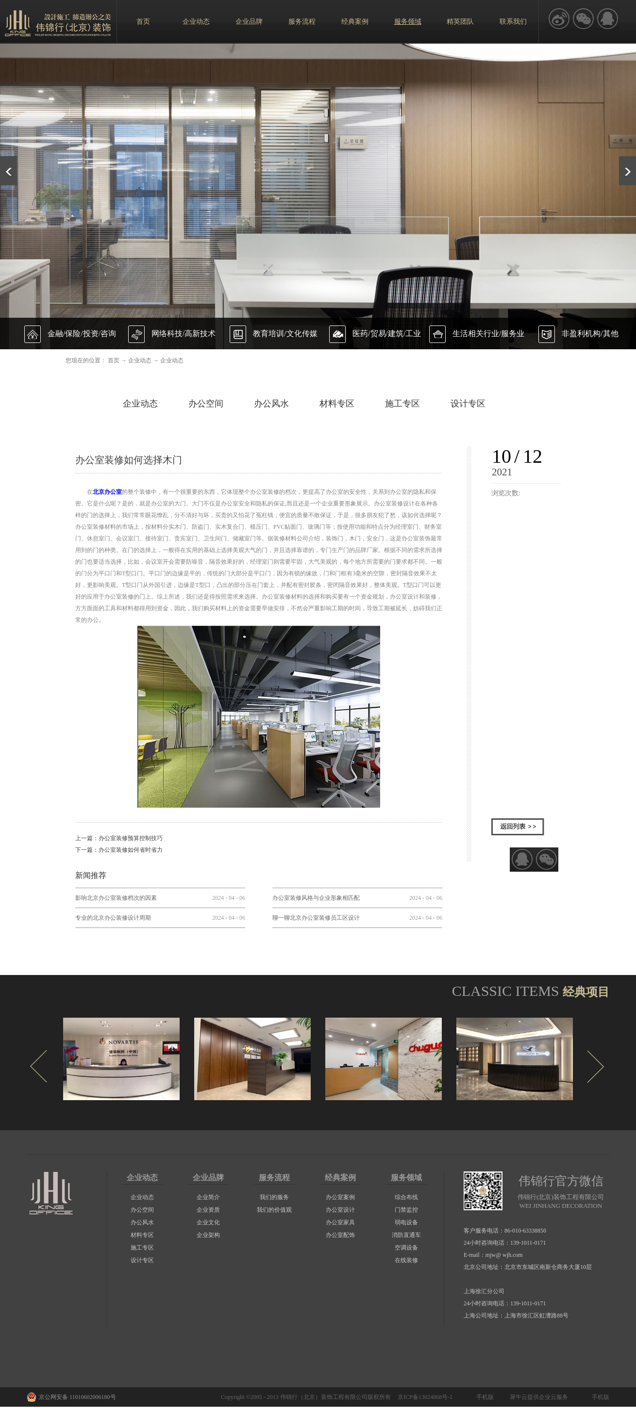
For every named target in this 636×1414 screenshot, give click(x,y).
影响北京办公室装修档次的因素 (116, 897)
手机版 (483, 1397)
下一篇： (119, 849)
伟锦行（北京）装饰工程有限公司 (324, 1397)
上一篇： (119, 838)
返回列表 (517, 826)
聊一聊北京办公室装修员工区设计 (316, 917)
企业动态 (139, 360)
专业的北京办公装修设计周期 (113, 917)
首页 (143, 21)
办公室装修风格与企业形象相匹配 (316, 897)
